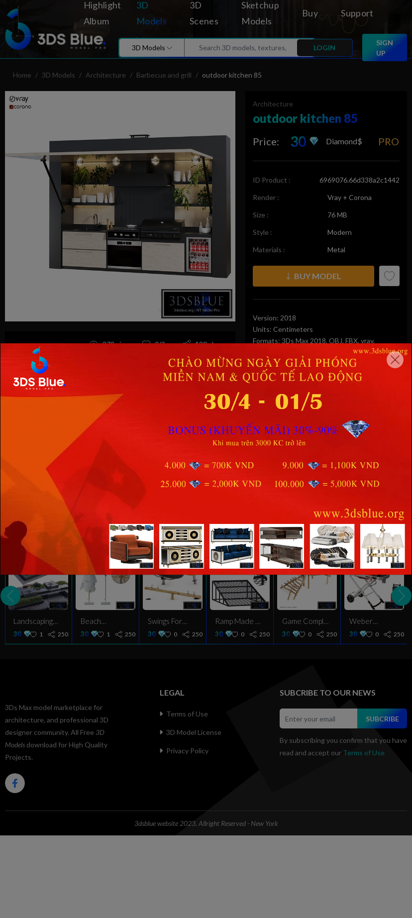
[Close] (395, 359)
